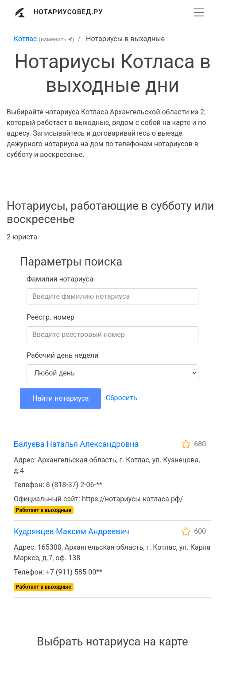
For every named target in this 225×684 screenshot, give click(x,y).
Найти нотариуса (60, 398)
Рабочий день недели (62, 355)
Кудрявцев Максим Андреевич (71, 531)
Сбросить (121, 398)
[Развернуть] (198, 12)
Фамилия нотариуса (60, 279)
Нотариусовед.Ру (68, 12)
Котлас (25, 39)
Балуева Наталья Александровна (76, 444)
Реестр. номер (50, 317)
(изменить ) (56, 39)
